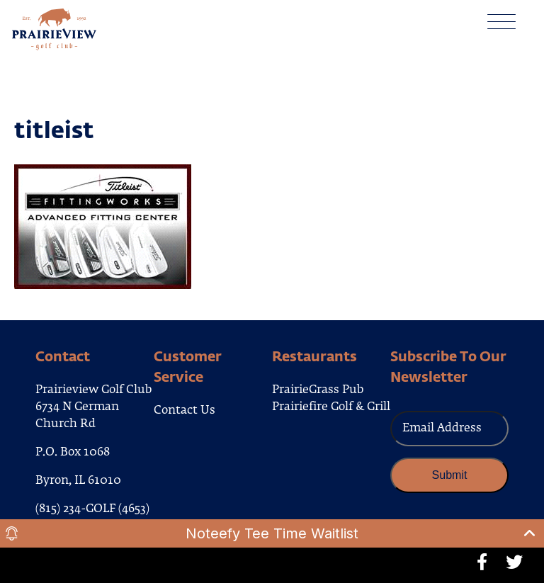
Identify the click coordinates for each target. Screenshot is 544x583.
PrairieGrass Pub (317, 390)
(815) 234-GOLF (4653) (92, 509)
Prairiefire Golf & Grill (331, 407)
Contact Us (184, 411)
